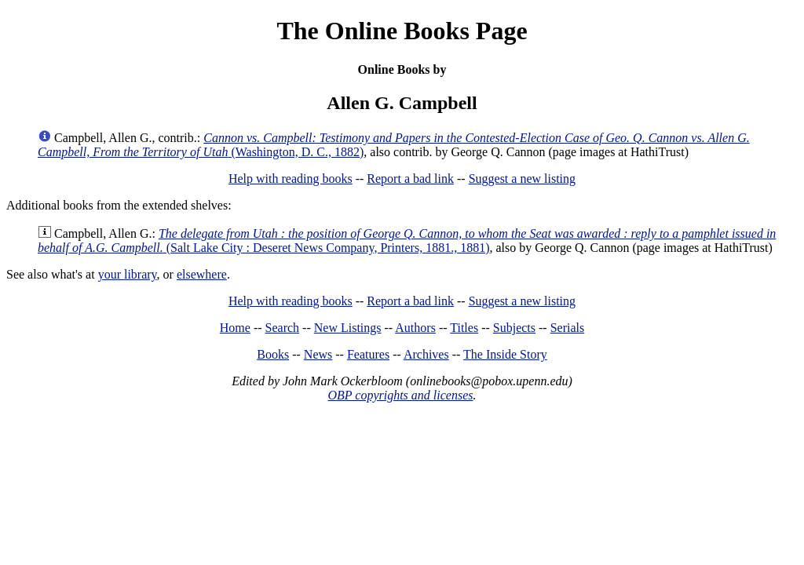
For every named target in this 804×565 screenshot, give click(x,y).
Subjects (514, 327)
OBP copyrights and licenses (400, 395)
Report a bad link (410, 178)
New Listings (348, 327)
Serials (567, 327)
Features (368, 354)
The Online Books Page (401, 30)
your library (127, 274)
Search (282, 327)
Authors (415, 327)
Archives (426, 354)
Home (235, 327)
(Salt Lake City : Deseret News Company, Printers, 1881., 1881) (407, 240)
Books (273, 354)
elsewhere (202, 274)
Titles (464, 327)
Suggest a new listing (522, 178)
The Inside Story (505, 354)
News (318, 354)
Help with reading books (290, 178)
